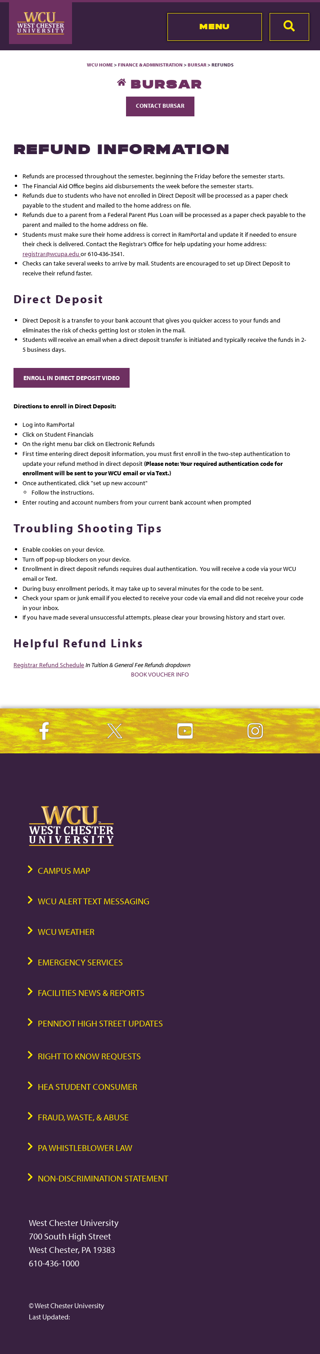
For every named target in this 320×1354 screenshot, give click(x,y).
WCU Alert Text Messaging (93, 901)
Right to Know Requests (89, 1056)
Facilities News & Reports (91, 992)
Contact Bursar (160, 105)
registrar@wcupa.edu (52, 253)
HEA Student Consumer (87, 1086)
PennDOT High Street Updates (100, 1023)
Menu (214, 26)
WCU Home (100, 65)
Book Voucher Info (160, 674)
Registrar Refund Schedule (49, 664)
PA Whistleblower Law (85, 1147)
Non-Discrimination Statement (103, 1178)
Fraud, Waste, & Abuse (83, 1117)
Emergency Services (80, 962)
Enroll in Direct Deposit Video (71, 377)
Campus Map (64, 870)
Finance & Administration (150, 65)
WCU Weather (66, 931)
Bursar (197, 65)
